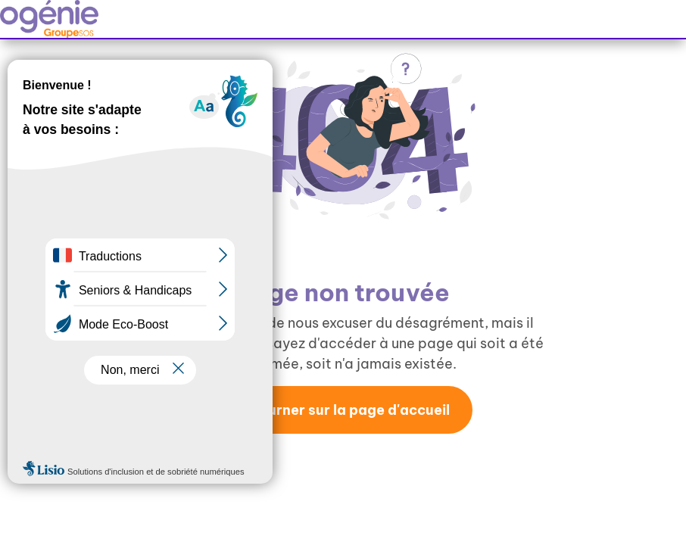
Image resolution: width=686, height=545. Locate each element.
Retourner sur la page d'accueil (342, 410)
